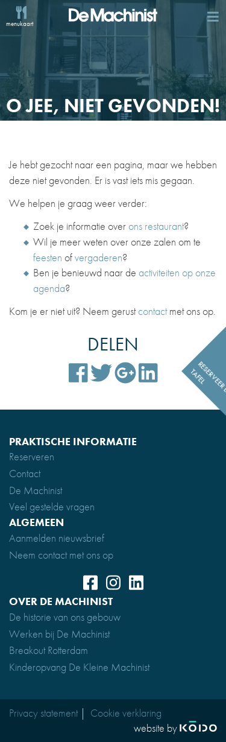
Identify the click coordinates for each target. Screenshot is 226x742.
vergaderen (98, 257)
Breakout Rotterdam (48, 650)
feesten (47, 257)
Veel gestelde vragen (52, 506)
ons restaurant (156, 226)
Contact (24, 473)
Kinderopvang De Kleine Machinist (79, 667)
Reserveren (31, 456)
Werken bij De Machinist (59, 634)
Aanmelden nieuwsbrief (56, 538)
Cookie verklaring (126, 713)
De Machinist (35, 490)
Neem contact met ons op (61, 555)
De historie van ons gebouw (65, 617)
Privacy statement (43, 713)
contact (152, 311)
